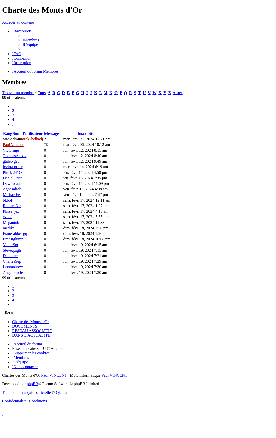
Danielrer (10, 256)
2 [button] (13, 110)
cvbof (7, 217)
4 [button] (13, 119)
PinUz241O (12, 172)
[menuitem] (30, 40)
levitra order (13, 167)
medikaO (10, 228)
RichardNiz (12, 206)
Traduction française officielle (26, 392)
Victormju (11, 150)
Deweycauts (12, 183)
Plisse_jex (11, 211)
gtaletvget (11, 161)
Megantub (11, 222)
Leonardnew (13, 267)
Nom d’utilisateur (27, 133)
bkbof (7, 200)
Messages (52, 133)
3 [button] (13, 115)
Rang (7, 133)
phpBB (32, 384)
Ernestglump (13, 239)
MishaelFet (12, 194)
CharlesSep (12, 261)
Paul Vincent (13, 144)
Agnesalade (12, 189)
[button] (13, 124)
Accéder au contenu (18, 22)
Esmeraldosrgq (15, 233)
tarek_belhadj (32, 139)
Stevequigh (12, 250)
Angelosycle (13, 272)
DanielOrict (12, 178)
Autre (178, 93)
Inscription (87, 133)
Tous (42, 93)
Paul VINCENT (54, 375)
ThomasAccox (14, 156)
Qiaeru (61, 392)
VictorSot (10, 244)
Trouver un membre (18, 93)
